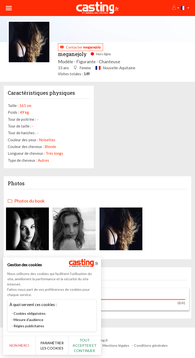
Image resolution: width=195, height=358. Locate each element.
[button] (175, 8)
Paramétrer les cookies (55, 345)
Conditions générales (151, 345)
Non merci (21, 345)
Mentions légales (116, 345)
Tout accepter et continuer (91, 345)
